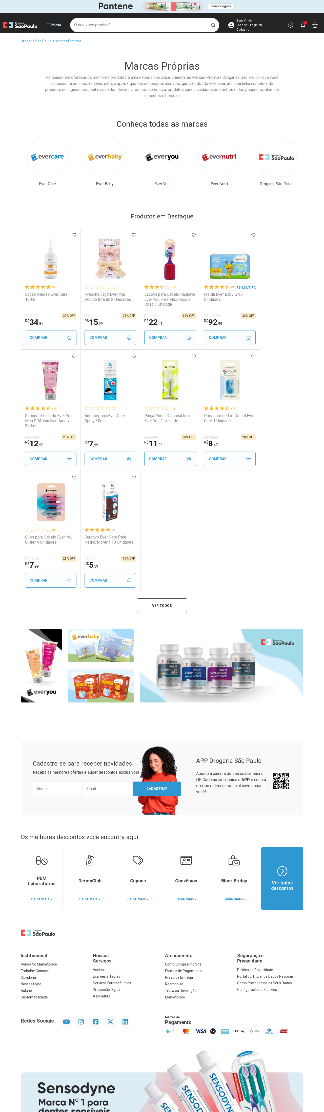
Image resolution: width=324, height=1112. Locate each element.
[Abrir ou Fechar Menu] (54, 25)
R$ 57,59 (32, 316)
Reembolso (174, 863)
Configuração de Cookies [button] (257, 868)
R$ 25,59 (145, 316)
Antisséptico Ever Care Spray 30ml (45, 418)
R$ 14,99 (88, 437)
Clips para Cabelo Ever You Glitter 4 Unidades (217, 418)
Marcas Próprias (68, 41)
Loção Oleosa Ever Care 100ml (46, 297)
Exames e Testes (106, 855)
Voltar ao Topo (162, 1053)
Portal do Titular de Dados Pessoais (265, 855)
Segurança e (270, 836)
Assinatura (101, 875)
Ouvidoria (28, 856)
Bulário (26, 869)
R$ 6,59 (256, 437)
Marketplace (175, 876)
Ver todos (162, 484)
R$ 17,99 (257, 316)
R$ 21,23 (88, 316)
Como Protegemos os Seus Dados (264, 862)
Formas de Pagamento (183, 849)
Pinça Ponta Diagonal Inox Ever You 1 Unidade (104, 418)
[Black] (162, 6)
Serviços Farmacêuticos (112, 862)
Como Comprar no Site (183, 843)
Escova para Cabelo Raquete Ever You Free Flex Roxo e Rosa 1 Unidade (158, 299)
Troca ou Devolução (180, 869)
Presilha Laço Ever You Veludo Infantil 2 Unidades (104, 297)
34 (34, 322)
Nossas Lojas (31, 863)
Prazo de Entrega (179, 856)
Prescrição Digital (106, 868)
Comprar (49, 338)
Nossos (126, 836)
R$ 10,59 (145, 437)
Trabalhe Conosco (35, 849)
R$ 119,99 (202, 316)
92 (203, 322)
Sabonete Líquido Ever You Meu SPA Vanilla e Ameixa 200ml (274, 299)
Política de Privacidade (255, 848)
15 (90, 322)
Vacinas (99, 848)
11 (90, 443)
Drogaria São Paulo (36, 41)
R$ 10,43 (201, 437)
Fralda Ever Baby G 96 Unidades (213, 297)
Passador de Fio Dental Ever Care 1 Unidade (158, 418)
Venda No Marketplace (39, 843)
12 (259, 322)
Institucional (34, 834)
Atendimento (179, 834)
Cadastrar (157, 667)
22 (147, 322)
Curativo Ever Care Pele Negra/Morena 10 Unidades (271, 420)
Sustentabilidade (34, 876)
